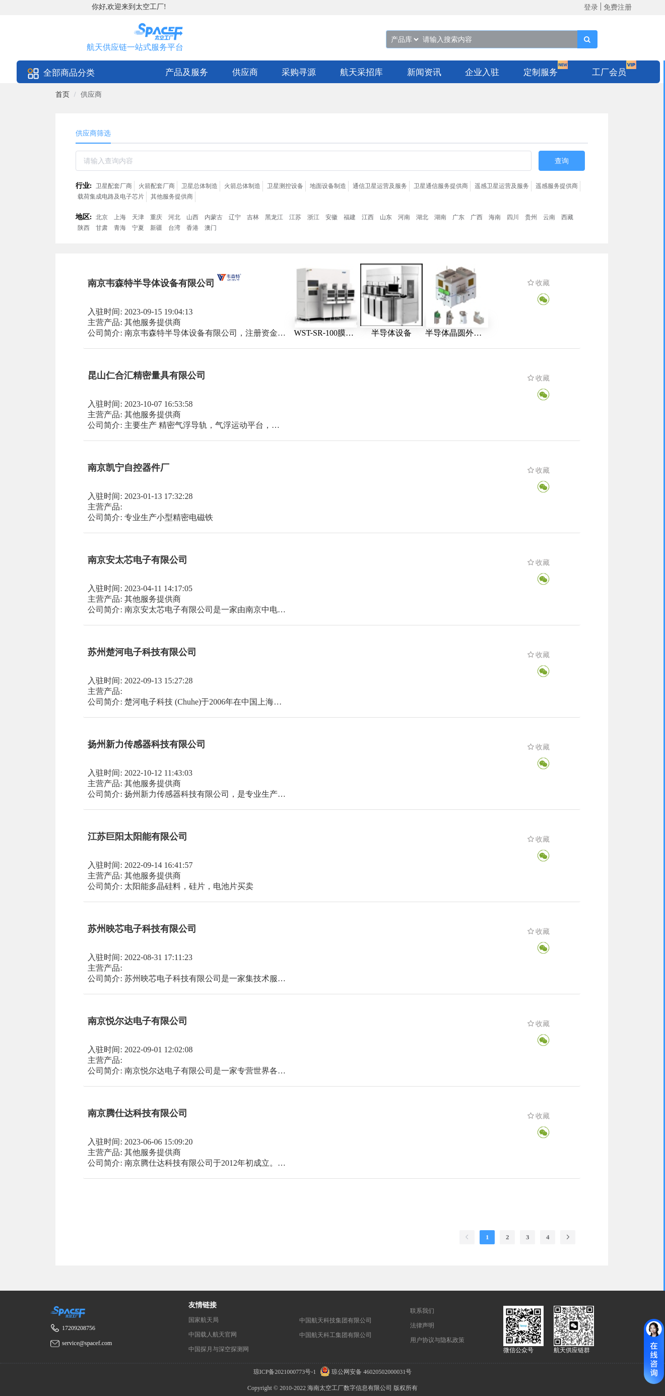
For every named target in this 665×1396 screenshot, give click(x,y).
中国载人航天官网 (212, 1334)
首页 (62, 94)
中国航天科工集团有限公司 (335, 1335)
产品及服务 (186, 72)
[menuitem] (186, 71)
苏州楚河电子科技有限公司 (142, 652)
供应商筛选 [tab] (93, 133)
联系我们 (422, 1310)
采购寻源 (299, 72)
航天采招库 (361, 72)
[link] (62, 94)
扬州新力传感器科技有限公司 (147, 744)
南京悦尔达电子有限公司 (137, 1021)
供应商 (245, 72)
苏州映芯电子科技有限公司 (142, 929)
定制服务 (540, 72)
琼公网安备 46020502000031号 (364, 1371)
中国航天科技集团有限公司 (335, 1320)
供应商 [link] (91, 94)
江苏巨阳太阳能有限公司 (137, 837)
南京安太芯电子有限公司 (137, 560)
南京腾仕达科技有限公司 (137, 1113)
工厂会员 (609, 72)
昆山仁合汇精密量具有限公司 (147, 375)
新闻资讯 (424, 72)
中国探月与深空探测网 (218, 1349)
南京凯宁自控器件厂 (128, 468)
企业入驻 (482, 72)
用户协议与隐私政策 (437, 1340)
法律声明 (422, 1325)
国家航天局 (203, 1319)
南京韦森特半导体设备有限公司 (151, 283)
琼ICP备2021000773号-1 (285, 1371)
